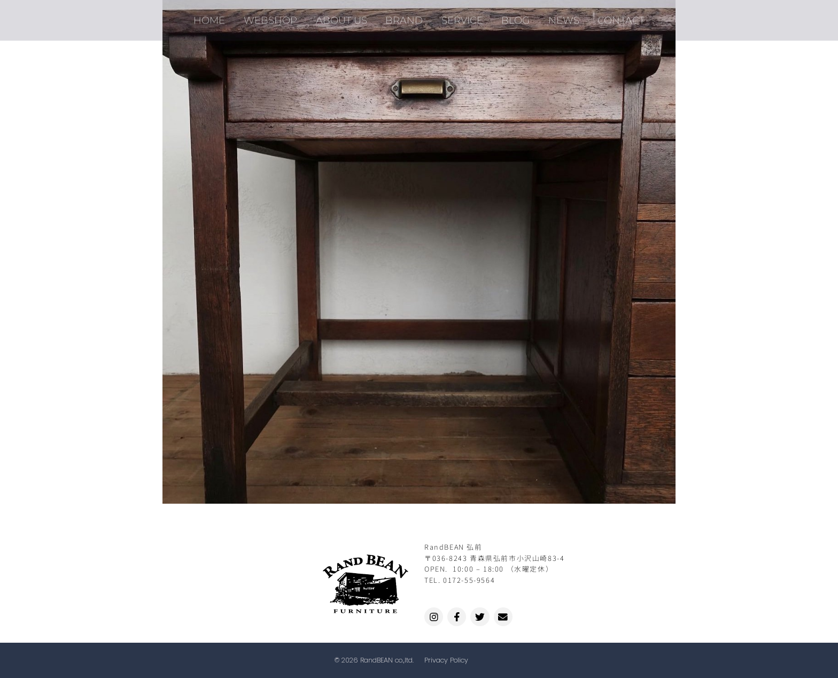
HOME (218, 15)
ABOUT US (345, 15)
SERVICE (461, 15)
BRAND (405, 15)
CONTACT (612, 15)
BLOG (512, 15)
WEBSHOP (277, 15)
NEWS (557, 15)
